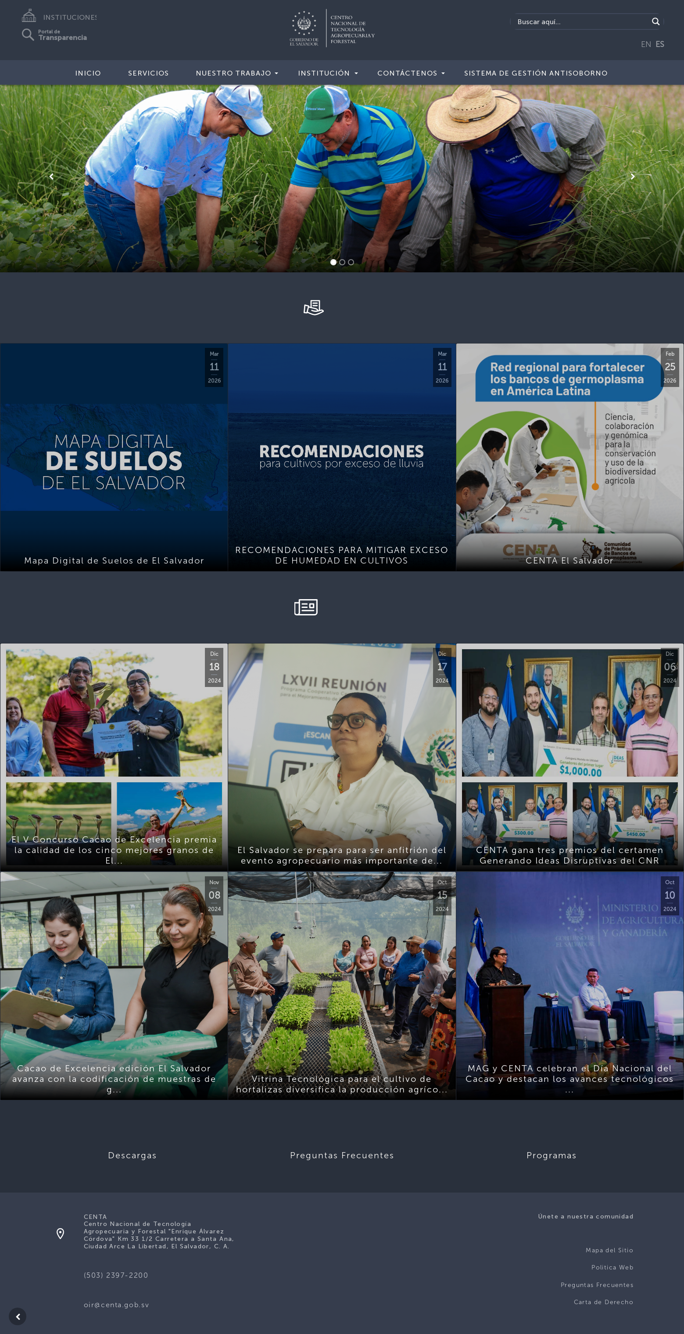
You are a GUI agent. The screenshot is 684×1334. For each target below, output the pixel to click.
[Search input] (581, 21)
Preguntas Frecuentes (597, 1285)
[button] (51, 176)
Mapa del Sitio (610, 1250)
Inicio (88, 73)
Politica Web (612, 1267)
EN (646, 44)
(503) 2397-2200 (116, 1275)
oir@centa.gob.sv (117, 1305)
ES (659, 44)
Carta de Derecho (604, 1302)
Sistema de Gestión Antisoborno (536, 73)
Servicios (148, 73)
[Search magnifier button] (655, 21)
